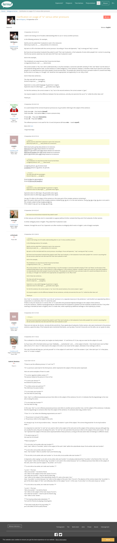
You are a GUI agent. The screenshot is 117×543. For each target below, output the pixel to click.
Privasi (89, 527)
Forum (3, 11)
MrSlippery (22, 19)
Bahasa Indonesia (15, 526)
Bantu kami (75, 527)
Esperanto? (59, 3)
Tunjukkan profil (14, 46)
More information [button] (60, 539)
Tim (68, 527)
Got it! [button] (108, 539)
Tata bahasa (79, 3)
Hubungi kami (105, 527)
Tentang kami (60, 527)
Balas (107, 17)
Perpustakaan (90, 3)
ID (113, 3)
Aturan (96, 527)
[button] (98, 3)
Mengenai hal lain (12, 11)
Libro (83, 527)
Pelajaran (69, 3)
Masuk (105, 3)
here (31, 126)
